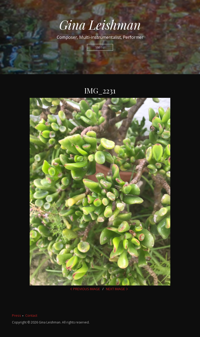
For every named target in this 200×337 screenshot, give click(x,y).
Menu (100, 47)
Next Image (115, 289)
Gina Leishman (100, 24)
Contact (31, 315)
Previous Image (86, 289)
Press (16, 315)
